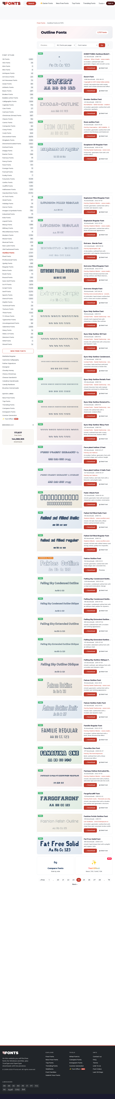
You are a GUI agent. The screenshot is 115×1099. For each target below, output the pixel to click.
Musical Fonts (7, 242)
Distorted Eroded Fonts (11, 144)
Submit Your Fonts (53, 1075)
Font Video (97, 1069)
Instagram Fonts (8, 412)
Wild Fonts (6, 341)
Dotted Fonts (7, 147)
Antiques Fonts (8, 73)
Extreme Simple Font (93, 289)
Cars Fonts (6, 108)
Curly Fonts (6, 133)
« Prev (42, 880)
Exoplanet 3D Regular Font (95, 145)
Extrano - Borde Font (93, 243)
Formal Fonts (7, 172)
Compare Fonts (8, 408)
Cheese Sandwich (9, 377)
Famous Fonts (8, 158)
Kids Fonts (6, 218)
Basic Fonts (6, 91)
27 (94, 880)
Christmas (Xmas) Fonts (11, 115)
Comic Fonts (7, 122)
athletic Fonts (8, 87)
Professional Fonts (9, 260)
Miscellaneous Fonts (10, 232)
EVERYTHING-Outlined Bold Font (98, 54)
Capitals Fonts (8, 105)
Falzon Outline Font (92, 680)
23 (73, 880)
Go (102, 45)
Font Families (51, 1072)
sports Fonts (7, 295)
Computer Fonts (8, 126)
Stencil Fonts (7, 298)
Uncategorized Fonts (10, 323)
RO (18, 1086)
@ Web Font (103, 68)
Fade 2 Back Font (91, 493)
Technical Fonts (8, 306)
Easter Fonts (7, 154)
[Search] (31, 3)
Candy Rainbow (8, 384)
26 (89, 880)
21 (63, 880)
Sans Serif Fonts (8, 281)
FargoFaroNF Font (92, 794)
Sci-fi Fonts (6, 284)
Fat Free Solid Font (92, 839)
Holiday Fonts (7, 203)
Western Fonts (8, 337)
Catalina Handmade (10, 381)
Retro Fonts (7, 270)
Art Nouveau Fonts (9, 80)
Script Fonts (7, 288)
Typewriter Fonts (9, 320)
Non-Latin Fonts (8, 246)
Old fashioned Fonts (10, 249)
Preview (102, 570)
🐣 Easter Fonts (46, 3)
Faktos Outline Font (92, 558)
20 (58, 880)
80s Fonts (6, 70)
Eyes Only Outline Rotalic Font (97, 379)
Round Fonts (7, 277)
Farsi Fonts (6, 165)
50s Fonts (6, 63)
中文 (36, 1086)
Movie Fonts (7, 239)
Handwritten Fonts (9, 193)
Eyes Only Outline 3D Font (95, 334)
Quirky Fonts (7, 263)
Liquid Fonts (7, 221)
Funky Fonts (7, 175)
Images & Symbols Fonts (12, 211)
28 (100, 880)
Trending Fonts (89, 3)
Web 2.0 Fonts (8, 334)
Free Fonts (41, 23)
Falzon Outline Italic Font (95, 703)
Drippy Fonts (7, 151)
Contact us (97, 1056)
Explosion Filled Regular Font (96, 198)
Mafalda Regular (9, 356)
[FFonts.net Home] (11, 3)
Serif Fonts (6, 291)
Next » (74, 884)
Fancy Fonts (7, 161)
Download (90, 68)
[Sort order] (87, 45)
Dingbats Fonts (8, 140)
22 (68, 880)
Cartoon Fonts (8, 112)
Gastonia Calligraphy (10, 360)
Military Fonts (7, 228)
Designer (5, 367)
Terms (95, 1063)
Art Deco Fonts (8, 77)
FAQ (94, 1060)
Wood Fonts (7, 344)
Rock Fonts (6, 274)
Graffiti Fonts (7, 186)
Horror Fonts (7, 207)
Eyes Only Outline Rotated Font (97, 402)
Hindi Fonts (6, 200)
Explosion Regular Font (94, 221)
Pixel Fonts (6, 256)
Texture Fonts (8, 309)
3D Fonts (5, 59)
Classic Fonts (7, 119)
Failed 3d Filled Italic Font (95, 513)
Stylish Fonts (7, 302)
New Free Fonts (62, 3)
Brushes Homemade (10, 388)
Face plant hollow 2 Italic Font (97, 470)
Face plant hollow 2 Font (94, 447)
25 (84, 880)
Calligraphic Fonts (9, 101)
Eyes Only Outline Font (94, 311)
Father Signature (9, 363)
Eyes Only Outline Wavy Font (96, 425)
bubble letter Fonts (10, 98)
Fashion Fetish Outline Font (96, 816)
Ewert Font (89, 77)
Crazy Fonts (7, 129)
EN (4, 1086)
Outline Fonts (8, 253)
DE (9, 1086)
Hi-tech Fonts (7, 196)
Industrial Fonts (8, 214)
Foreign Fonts (7, 168)
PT (31, 1086)
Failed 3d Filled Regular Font (96, 536)
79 (109, 880)
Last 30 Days (98, 1072)
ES (14, 1086)
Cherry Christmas (9, 374)
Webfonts (49, 1069)
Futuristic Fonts (8, 179)
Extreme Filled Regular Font (96, 266)
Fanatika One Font (92, 748)
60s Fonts (6, 66)
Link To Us (97, 1066)
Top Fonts (76, 3)
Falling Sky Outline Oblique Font (98, 660)
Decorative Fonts (9, 137)
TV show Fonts (8, 316)
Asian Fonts (7, 84)
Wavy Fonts (6, 330)
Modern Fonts (7, 235)
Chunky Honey (8, 370)
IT (27, 1086)
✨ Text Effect (10, 419)
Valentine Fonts (8, 327)
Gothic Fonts (7, 182)
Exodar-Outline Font (93, 99)
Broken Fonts (7, 94)
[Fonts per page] (65, 45)
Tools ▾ (101, 3)
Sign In (110, 3)
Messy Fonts (7, 225)
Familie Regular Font (93, 726)
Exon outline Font (91, 122)
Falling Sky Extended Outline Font (99, 619)
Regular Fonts (7, 267)
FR (23, 1086)
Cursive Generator (9, 415)
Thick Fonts (6, 313)
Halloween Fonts (9, 189)
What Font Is (74, 1056)
